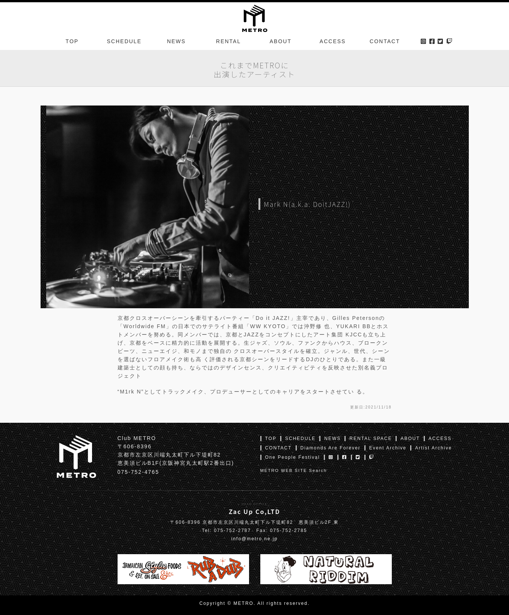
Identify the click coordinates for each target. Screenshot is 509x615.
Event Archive (387, 448)
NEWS (176, 43)
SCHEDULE (124, 43)
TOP (72, 43)
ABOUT (281, 43)
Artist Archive (433, 448)
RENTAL (228, 43)
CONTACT (385, 43)
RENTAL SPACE (370, 438)
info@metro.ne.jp (254, 538)
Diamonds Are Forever (331, 448)
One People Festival (292, 457)
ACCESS (333, 43)
